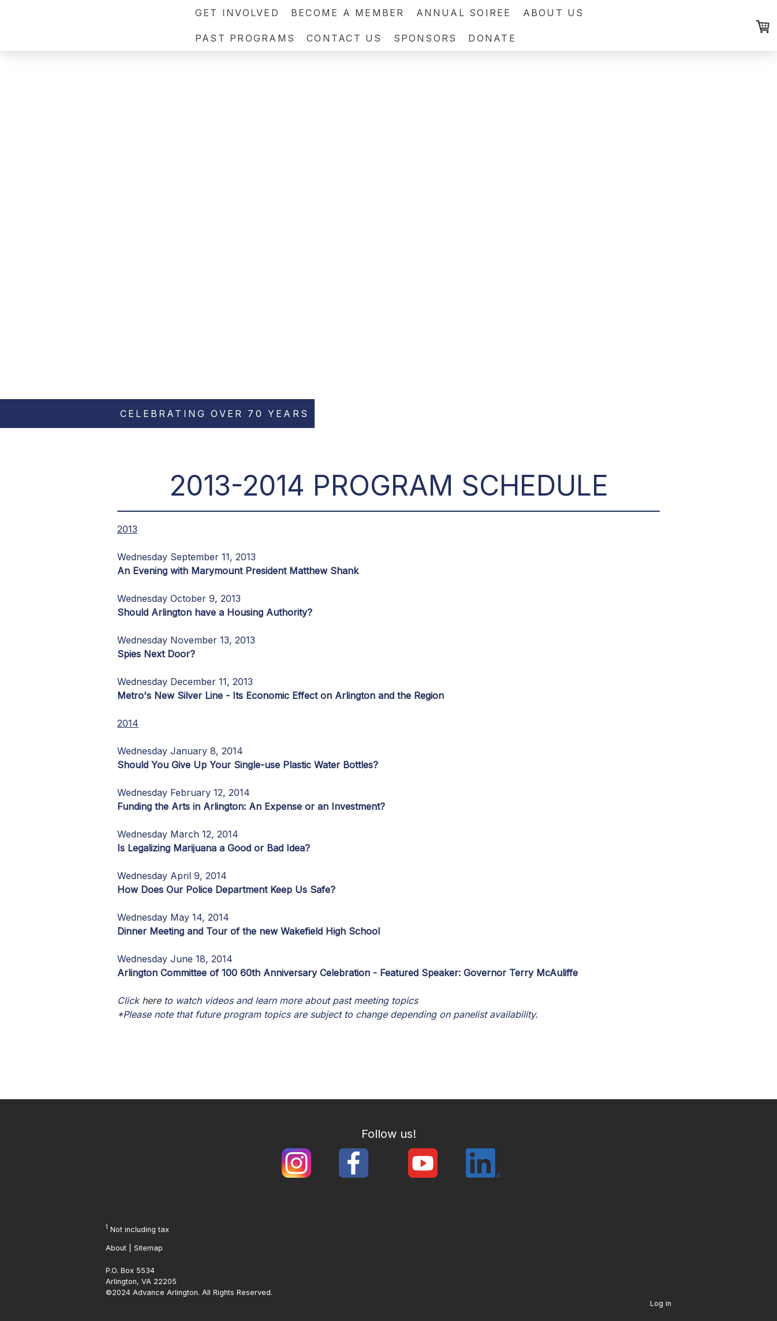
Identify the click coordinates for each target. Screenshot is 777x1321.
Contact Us (344, 38)
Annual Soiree (463, 12)
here (151, 1000)
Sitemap (148, 1248)
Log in (660, 1303)
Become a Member (348, 12)
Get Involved (237, 12)
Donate (491, 38)
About (116, 1248)
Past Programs (245, 38)
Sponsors (425, 38)
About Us (553, 12)
